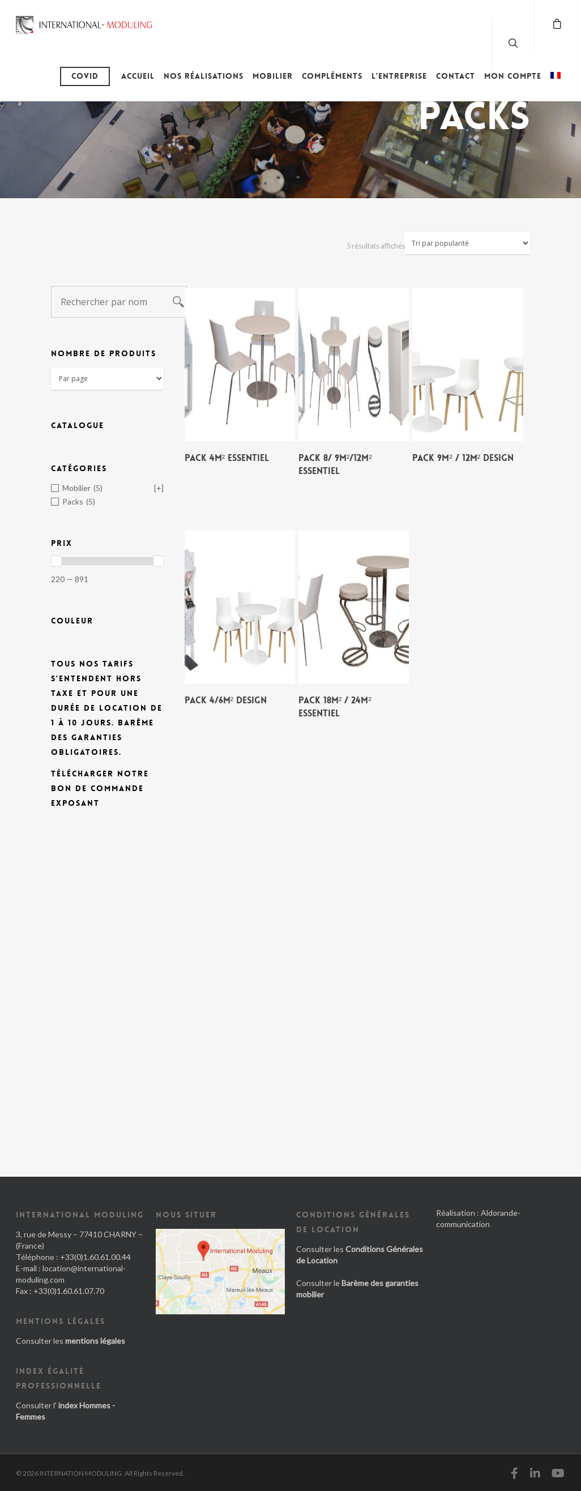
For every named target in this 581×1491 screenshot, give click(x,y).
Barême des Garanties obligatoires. (102, 737)
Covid (85, 76)
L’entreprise (399, 76)
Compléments (332, 76)
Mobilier (273, 76)
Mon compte (512, 76)
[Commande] (467, 243)
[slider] (56, 561)
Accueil (138, 76)
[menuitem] (555, 84)
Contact (455, 76)
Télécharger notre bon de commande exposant (100, 788)
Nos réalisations (203, 76)
